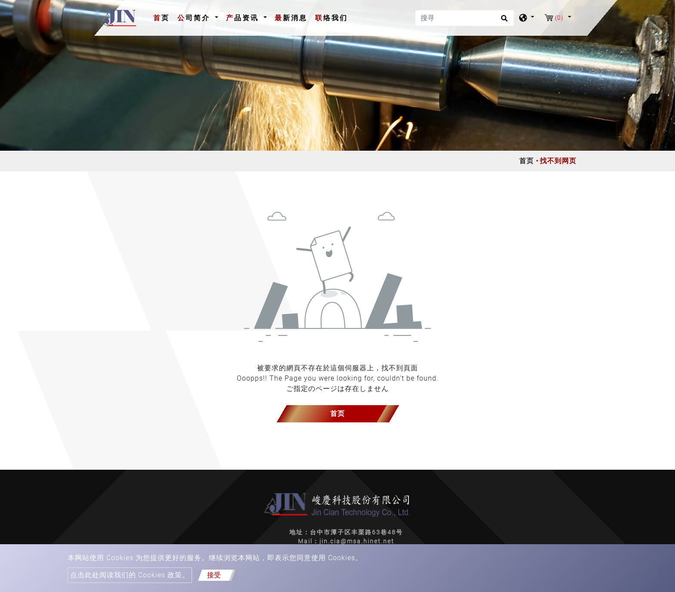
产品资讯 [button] (244, 18)
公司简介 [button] (195, 18)
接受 (214, 575)
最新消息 (291, 18)
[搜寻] (464, 18)
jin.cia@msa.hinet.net (356, 541)
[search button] (503, 21)
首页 (163, 17)
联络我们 (331, 18)
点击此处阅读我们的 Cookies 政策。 (129, 575)
